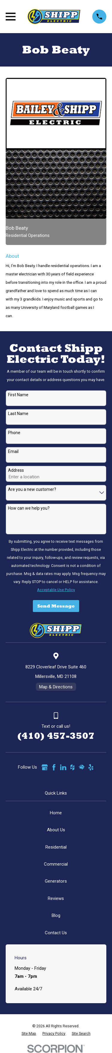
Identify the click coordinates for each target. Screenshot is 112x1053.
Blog (56, 915)
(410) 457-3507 (56, 735)
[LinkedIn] (63, 767)
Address (16, 470)
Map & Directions (56, 687)
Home (56, 812)
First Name (18, 394)
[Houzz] (72, 767)
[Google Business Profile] (45, 767)
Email (13, 451)
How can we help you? (29, 508)
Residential (56, 847)
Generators (56, 881)
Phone (14, 432)
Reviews (56, 898)
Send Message (56, 605)
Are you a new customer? (32, 489)
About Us (56, 829)
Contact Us (56, 932)
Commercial (56, 864)
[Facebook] (54, 767)
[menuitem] (29, 1033)
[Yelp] (91, 767)
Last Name (18, 413)
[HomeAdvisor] (82, 767)
